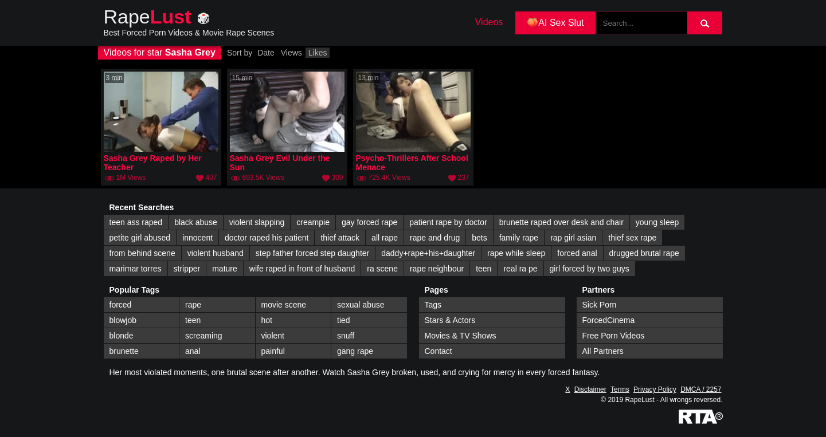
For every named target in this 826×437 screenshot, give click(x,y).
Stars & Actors (450, 320)
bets (479, 237)
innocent (197, 237)
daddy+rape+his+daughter (428, 253)
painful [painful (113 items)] (273, 351)
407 (211, 178)
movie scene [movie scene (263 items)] (284, 304)
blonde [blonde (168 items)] (121, 335)
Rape (147, 16)
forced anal (577, 253)
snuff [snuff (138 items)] (345, 335)
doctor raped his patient (266, 237)
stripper (187, 268)
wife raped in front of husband (302, 268)
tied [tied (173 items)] (343, 320)
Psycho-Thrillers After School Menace (412, 162)
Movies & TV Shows (460, 335)
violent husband (215, 253)
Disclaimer (590, 389)
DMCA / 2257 (700, 389)
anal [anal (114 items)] (192, 351)
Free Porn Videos (613, 335)
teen (483, 268)
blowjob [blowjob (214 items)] (122, 320)
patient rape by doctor (448, 222)
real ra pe (520, 268)
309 (337, 178)
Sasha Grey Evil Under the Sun (280, 162)
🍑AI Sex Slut (555, 22)
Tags (433, 304)
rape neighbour (437, 268)
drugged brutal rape (644, 253)
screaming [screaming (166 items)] (203, 335)
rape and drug (435, 237)
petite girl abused (140, 237)
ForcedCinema (608, 320)
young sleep (657, 222)
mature (224, 268)
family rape (518, 237)
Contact (438, 351)
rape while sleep (516, 253)
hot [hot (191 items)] (266, 320)
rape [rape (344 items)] (193, 304)
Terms (619, 389)
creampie (313, 222)
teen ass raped (136, 222)
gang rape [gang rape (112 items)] (355, 351)
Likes (317, 52)
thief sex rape (632, 237)
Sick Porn (599, 304)
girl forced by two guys (589, 268)
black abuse (195, 222)
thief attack (339, 237)
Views (291, 52)
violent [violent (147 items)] (272, 335)
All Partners (603, 351)
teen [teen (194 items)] (193, 320)
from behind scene (142, 253)
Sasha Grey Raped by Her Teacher (153, 162)
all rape (384, 237)
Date (266, 52)
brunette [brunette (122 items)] (124, 351)
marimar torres (135, 268)
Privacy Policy (654, 389)
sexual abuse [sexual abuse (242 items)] (361, 304)
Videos (489, 22)
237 (463, 178)
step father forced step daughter (312, 253)
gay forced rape (369, 222)
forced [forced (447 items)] (120, 304)
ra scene (382, 268)
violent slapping (257, 222)
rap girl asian (573, 237)
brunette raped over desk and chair (561, 222)
